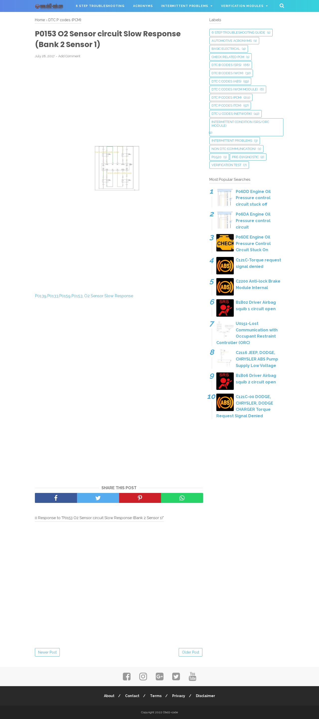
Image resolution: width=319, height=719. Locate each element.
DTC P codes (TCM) (226, 105)
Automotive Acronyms (232, 41)
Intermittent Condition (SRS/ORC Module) (240, 124)
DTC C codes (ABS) (226, 81)
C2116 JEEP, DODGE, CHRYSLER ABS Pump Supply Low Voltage (257, 359)
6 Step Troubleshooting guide (238, 32)
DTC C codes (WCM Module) (235, 89)
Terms (155, 696)
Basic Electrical (226, 49)
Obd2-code (170, 712)
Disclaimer (205, 696)
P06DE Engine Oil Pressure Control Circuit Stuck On (253, 243)
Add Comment (69, 56)
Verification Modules (242, 6)
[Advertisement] (119, 99)
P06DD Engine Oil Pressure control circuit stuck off (253, 198)
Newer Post (47, 652)
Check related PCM (228, 57)
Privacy (178, 696)
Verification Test (226, 165)
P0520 (217, 157)
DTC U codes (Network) (232, 114)
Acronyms (143, 6)
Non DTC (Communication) (234, 149)
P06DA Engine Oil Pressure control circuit (253, 220)
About (109, 696)
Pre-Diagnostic (245, 157)
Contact (132, 696)
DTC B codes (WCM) (227, 73)
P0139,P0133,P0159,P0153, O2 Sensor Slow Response (84, 296)
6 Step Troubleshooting (100, 6)
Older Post (190, 652)
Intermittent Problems (184, 6)
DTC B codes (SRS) (226, 65)
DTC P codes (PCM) (227, 97)
